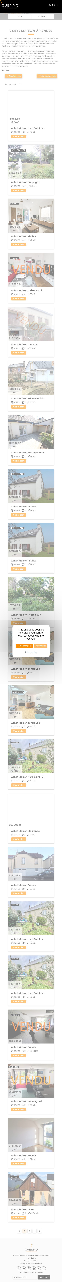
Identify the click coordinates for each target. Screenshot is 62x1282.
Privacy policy (31, 652)
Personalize (40, 646)
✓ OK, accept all (24, 646)
